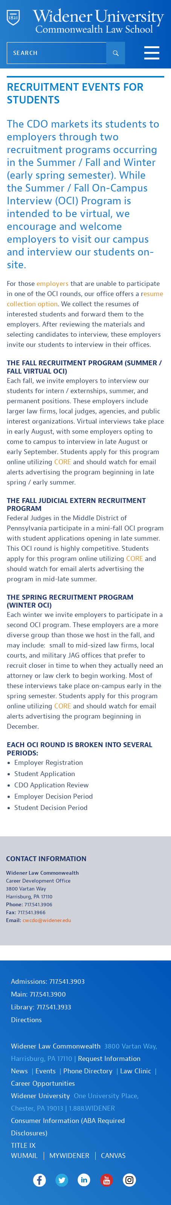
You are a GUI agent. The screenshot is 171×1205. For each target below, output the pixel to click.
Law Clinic (135, 1071)
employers (53, 284)
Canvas (113, 1156)
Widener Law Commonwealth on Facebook (39, 1180)
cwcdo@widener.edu (47, 920)
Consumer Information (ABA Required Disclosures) (68, 1127)
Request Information (109, 1059)
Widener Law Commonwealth (56, 1046)
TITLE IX (23, 1145)
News (19, 1071)
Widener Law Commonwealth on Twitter (62, 1180)
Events (45, 1071)
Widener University (40, 1096)
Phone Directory (88, 1071)
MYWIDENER (69, 1156)
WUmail (24, 1156)
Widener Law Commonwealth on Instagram (129, 1180)
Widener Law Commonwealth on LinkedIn (84, 1180)
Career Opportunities (43, 1083)
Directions (26, 1020)
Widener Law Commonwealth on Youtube (106, 1180)
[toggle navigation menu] (151, 53)
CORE (62, 462)
